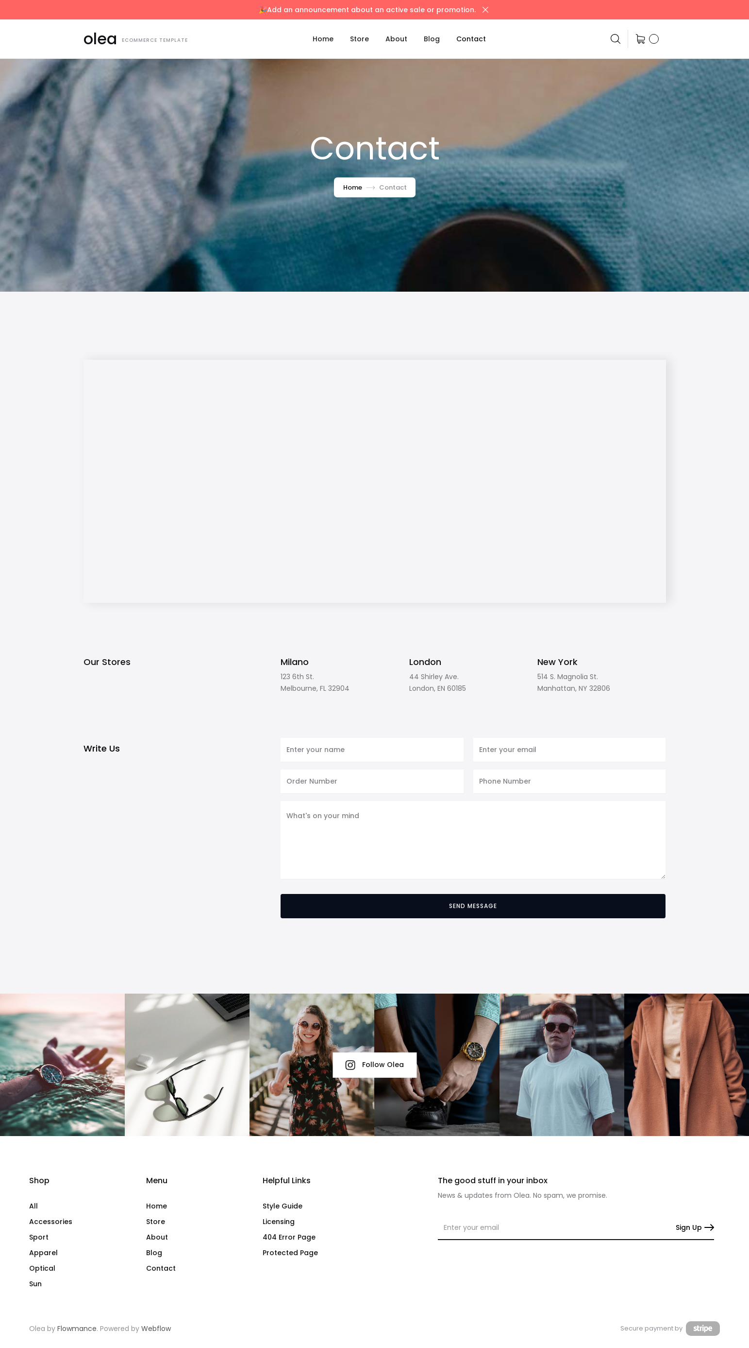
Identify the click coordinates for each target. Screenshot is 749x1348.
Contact (471, 39)
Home (323, 39)
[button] (359, 38)
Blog (432, 39)
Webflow (156, 1328)
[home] (135, 39)
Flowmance (77, 1328)
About (396, 39)
